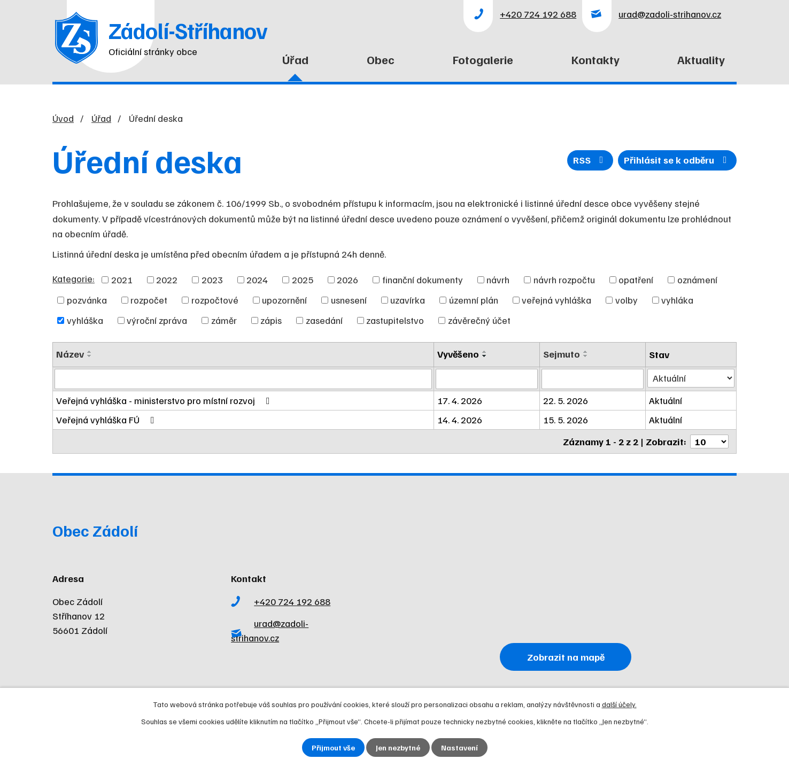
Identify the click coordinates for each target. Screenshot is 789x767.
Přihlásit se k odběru (677, 160)
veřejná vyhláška (556, 300)
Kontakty (595, 59)
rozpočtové (214, 300)
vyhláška (85, 320)
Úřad (295, 59)
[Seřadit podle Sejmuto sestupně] (586, 356)
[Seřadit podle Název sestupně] (90, 356)
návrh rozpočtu (564, 279)
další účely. (619, 704)
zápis (271, 320)
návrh (497, 279)
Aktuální (665, 400)
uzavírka (407, 300)
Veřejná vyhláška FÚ (107, 419)
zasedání (324, 320)
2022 (166, 279)
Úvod (218, 66)
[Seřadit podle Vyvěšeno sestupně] (485, 356)
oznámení (697, 279)
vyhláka (677, 300)
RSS (590, 160)
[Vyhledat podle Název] (243, 379)
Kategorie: (73, 278)
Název (70, 354)
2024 (257, 279)
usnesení (349, 300)
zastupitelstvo (395, 320)
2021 (122, 279)
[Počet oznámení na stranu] (709, 441)
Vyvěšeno (458, 354)
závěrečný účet (479, 320)
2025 (302, 279)
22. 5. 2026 (565, 400)
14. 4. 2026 (459, 419)
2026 (347, 279)
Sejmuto (561, 354)
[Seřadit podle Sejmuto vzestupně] (586, 352)
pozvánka (87, 300)
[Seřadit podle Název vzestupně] (90, 352)
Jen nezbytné (398, 747)
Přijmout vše (333, 747)
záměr (224, 320)
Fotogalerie (483, 59)
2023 (212, 279)
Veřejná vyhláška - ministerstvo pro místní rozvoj (165, 400)
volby (626, 300)
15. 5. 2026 (565, 419)
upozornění (284, 300)
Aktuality (701, 59)
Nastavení (459, 747)
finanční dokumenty (422, 279)
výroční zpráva (157, 320)
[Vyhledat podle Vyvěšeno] (487, 379)
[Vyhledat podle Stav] (690, 378)
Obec (380, 59)
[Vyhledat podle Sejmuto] (593, 379)
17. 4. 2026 (459, 400)
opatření (635, 279)
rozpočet (148, 300)
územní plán (473, 300)
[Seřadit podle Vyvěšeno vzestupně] (485, 352)
